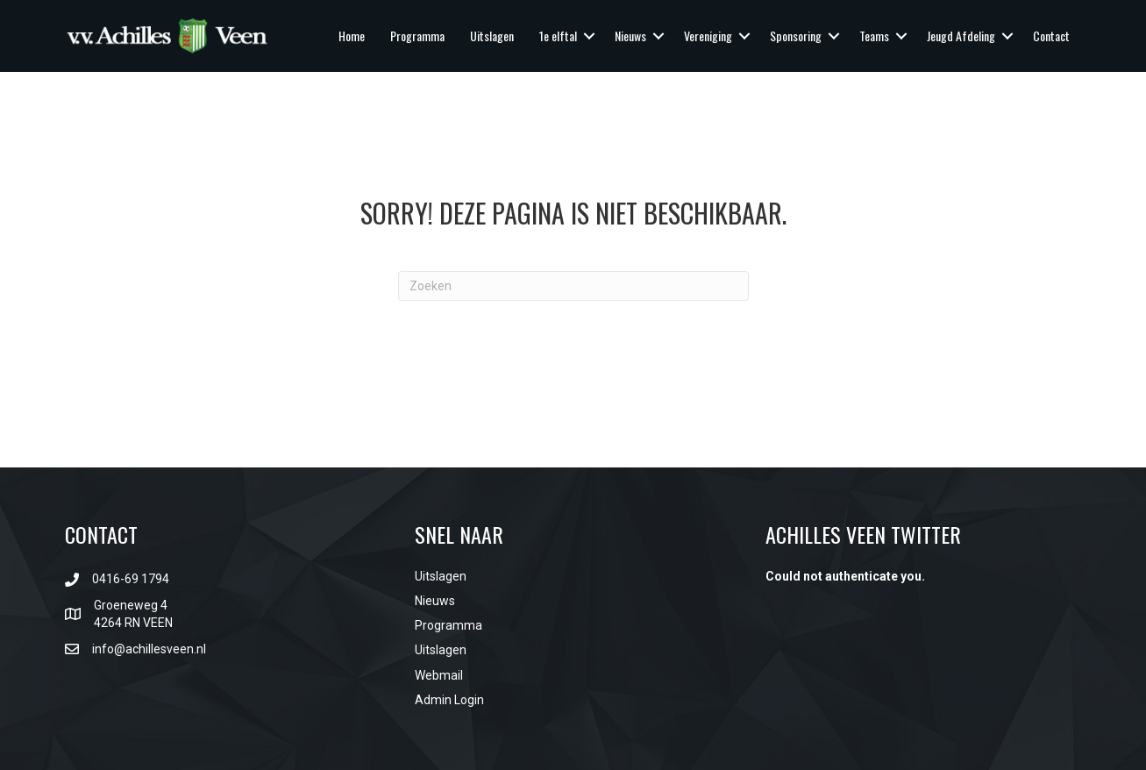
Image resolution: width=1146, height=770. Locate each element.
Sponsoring (796, 35)
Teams (874, 35)
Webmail (439, 675)
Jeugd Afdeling (961, 35)
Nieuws (630, 35)
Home (351, 35)
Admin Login (449, 700)
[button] (589, 36)
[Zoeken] (573, 286)
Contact (1051, 35)
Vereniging (708, 35)
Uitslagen (492, 35)
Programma (417, 35)
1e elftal (558, 35)
